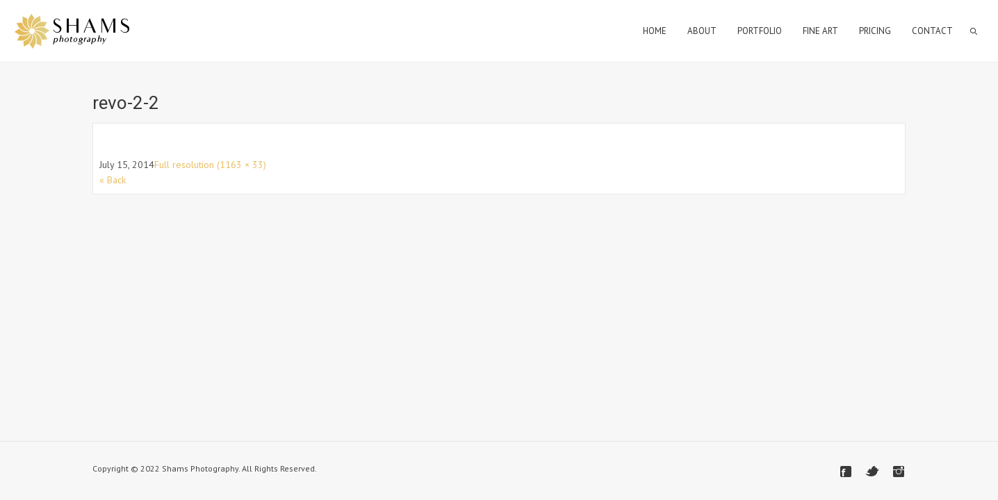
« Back (112, 180)
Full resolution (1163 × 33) (210, 164)
